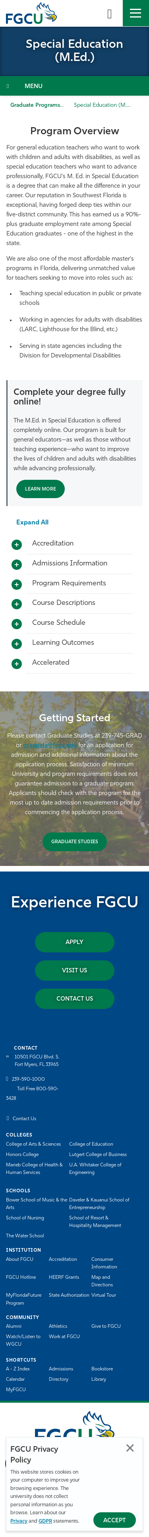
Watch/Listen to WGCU (23, 1341)
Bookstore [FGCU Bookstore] (102, 1369)
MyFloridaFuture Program (23, 1299)
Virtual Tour (103, 1295)
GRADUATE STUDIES (74, 842)
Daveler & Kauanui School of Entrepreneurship (99, 1204)
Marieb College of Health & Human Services (34, 1169)
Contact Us (74, 999)
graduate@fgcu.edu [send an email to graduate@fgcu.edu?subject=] (50, 746)
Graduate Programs (35, 105)
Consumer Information (104, 1263)
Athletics (58, 1326)
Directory (58, 1379)
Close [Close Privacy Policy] (130, 1448)
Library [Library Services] (98, 1379)
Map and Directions (102, 1281)
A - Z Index (18, 1369)
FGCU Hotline (21, 1277)
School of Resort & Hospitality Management (95, 1222)
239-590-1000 (28, 1079)
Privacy (18, 1521)
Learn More (40, 489)
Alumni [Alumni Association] (13, 1326)
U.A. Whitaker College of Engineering (95, 1169)
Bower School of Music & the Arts (36, 1204)
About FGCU (19, 1259)
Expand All (32, 523)
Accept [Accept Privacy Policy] (114, 1521)
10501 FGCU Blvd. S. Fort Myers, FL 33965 (37, 1061)
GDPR (45, 1521)
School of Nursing (25, 1218)
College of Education (91, 1144)
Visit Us (74, 971)
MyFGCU (16, 1390)
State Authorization (69, 1295)
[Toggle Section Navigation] (74, 86)
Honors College (22, 1154)
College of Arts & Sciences (33, 1144)
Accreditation (63, 1259)
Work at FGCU (64, 1337)
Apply (74, 943)
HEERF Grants (64, 1277)
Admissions (61, 1369)
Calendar (15, 1379)
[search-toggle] (110, 13)
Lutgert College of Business (98, 1154)
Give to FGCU (106, 1326)
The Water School (25, 1236)
